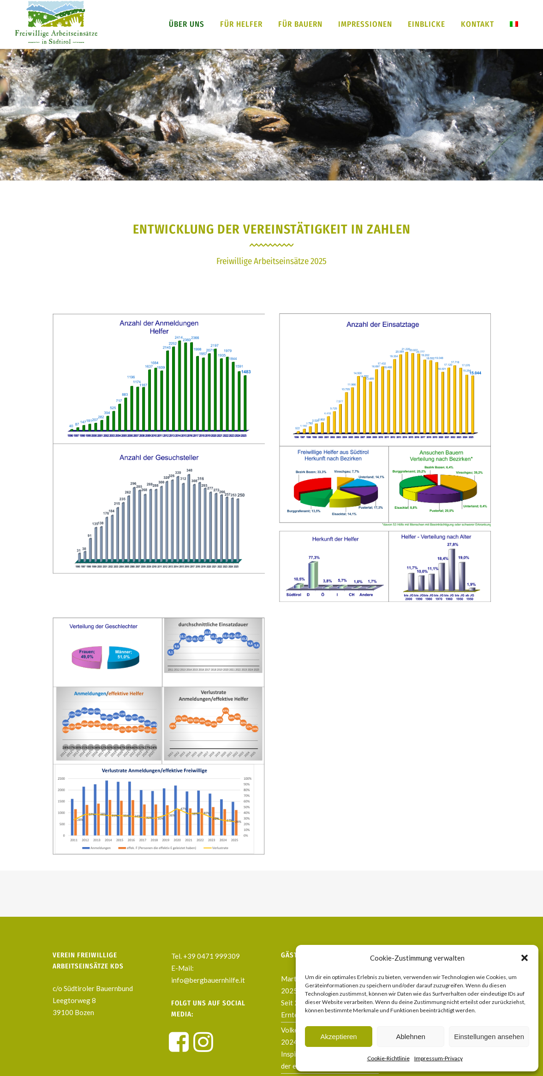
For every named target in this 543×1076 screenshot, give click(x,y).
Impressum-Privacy (438, 1058)
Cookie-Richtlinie (388, 1058)
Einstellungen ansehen (489, 1036)
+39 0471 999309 (211, 956)
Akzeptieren (338, 1036)
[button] (524, 957)
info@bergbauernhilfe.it (208, 980)
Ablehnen (410, 1036)
